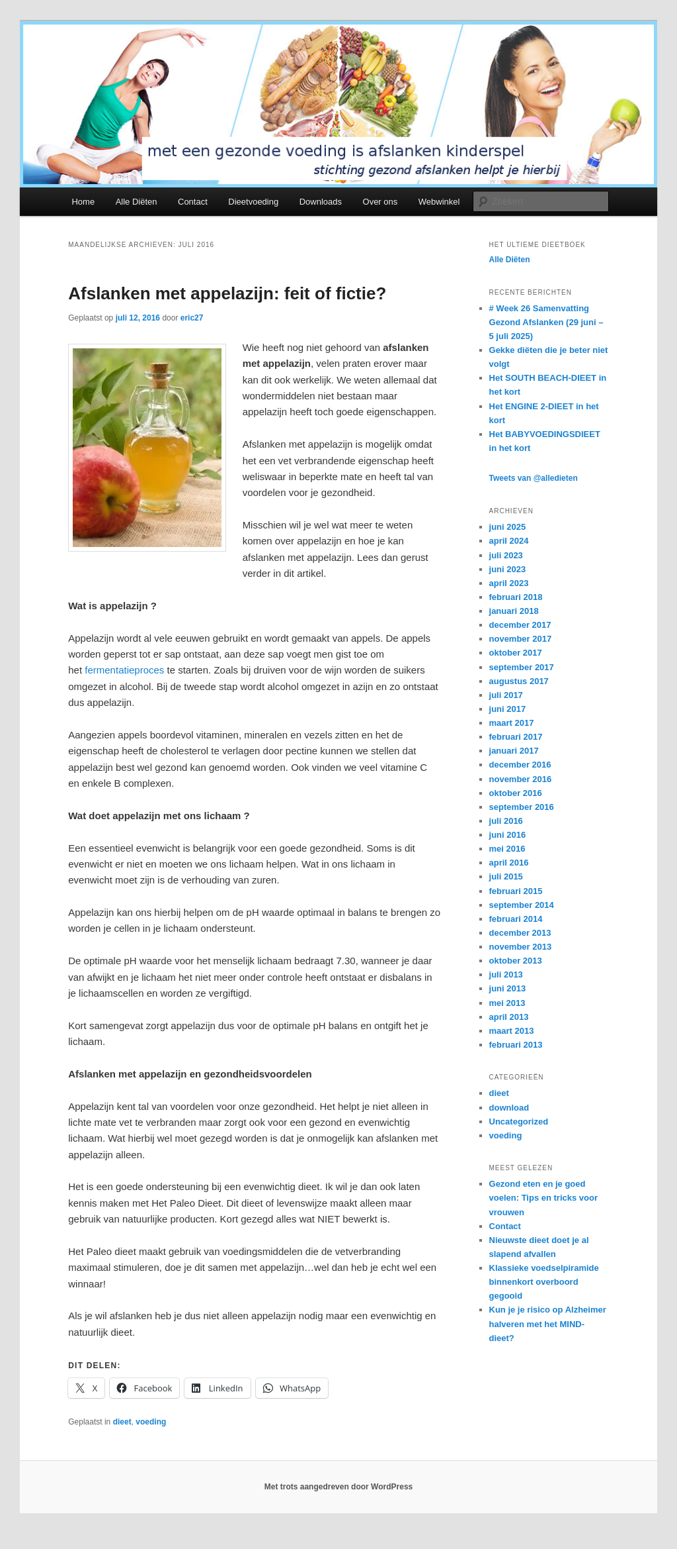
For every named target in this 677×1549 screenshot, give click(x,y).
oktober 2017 (515, 653)
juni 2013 (507, 988)
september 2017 (521, 667)
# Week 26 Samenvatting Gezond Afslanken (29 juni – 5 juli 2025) (546, 322)
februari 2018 (516, 597)
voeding (151, 1421)
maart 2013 (511, 1031)
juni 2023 (507, 569)
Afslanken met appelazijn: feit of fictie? (227, 293)
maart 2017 (511, 723)
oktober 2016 (515, 793)
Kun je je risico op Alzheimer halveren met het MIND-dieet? (547, 1323)
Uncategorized (519, 1121)
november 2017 (520, 639)
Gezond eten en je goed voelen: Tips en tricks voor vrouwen (543, 1198)
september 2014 (521, 905)
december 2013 (520, 933)
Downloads (320, 202)
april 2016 (509, 863)
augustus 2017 (519, 681)
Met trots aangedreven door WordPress (338, 1486)
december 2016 (520, 765)
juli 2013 (506, 974)
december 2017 (520, 625)
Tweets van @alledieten (533, 478)
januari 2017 (514, 751)
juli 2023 (506, 555)
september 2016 (521, 807)
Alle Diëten (136, 202)
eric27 (192, 318)
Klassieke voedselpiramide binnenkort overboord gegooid (544, 1282)
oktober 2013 (515, 961)
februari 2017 (516, 737)
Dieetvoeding (253, 202)
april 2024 (509, 541)
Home (83, 202)
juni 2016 (507, 835)
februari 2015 (516, 891)
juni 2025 (507, 527)
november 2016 (520, 779)
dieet (122, 1421)
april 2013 (509, 1017)
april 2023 (509, 583)
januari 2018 (514, 611)
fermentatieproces (124, 669)
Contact (193, 202)
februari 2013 (516, 1045)
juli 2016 (506, 821)
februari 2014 (516, 919)
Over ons (380, 202)
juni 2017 (507, 709)
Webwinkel (439, 202)
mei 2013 (507, 1003)
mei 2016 (507, 849)
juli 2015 (506, 876)
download (509, 1108)
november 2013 (520, 947)
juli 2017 (506, 695)
